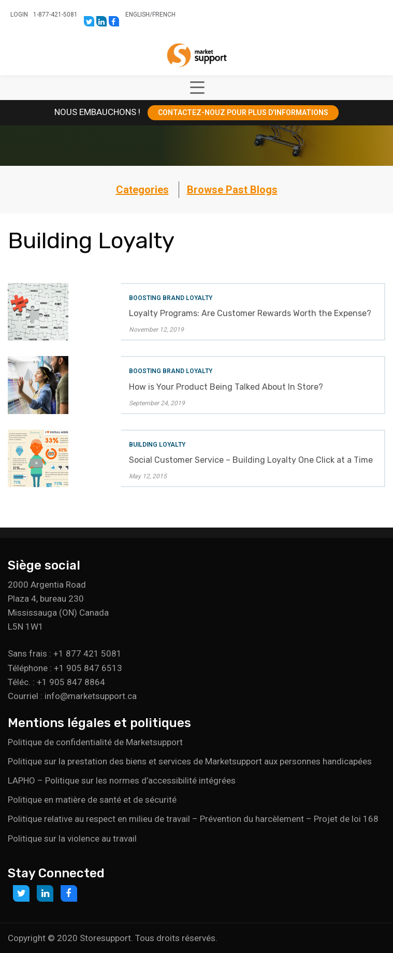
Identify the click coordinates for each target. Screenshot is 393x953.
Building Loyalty (157, 444)
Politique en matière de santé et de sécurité (92, 799)
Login (19, 14)
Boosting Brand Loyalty (170, 298)
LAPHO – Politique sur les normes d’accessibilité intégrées (122, 780)
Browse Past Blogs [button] (232, 189)
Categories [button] (142, 189)
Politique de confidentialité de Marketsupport (95, 742)
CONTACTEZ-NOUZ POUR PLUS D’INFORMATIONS (243, 112)
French (164, 14)
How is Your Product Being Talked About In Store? (226, 387)
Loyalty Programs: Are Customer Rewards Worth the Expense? (250, 313)
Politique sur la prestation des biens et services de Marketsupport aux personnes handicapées (190, 761)
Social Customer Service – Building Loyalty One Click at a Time (251, 460)
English (137, 14)
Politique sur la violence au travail (72, 838)
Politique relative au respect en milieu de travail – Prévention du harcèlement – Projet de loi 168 (193, 819)
